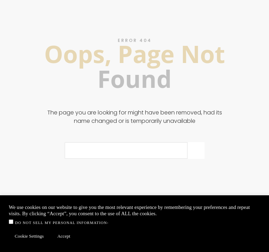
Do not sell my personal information (61, 222)
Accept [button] (63, 236)
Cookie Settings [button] (29, 236)
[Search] (196, 150)
